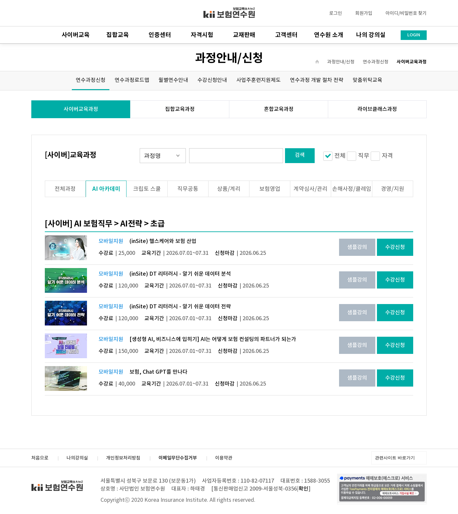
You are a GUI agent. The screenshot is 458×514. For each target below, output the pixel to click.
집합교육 (117, 35)
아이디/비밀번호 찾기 (406, 13)
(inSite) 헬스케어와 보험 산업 (162, 241)
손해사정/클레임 (351, 189)
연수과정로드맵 (132, 80)
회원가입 (363, 13)
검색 (300, 155)
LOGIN (413, 35)
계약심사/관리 (311, 189)
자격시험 (202, 35)
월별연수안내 (173, 80)
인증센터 (160, 35)
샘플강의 (357, 247)
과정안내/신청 (341, 62)
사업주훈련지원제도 (258, 80)
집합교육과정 (180, 109)
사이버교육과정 (412, 62)
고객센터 (286, 35)
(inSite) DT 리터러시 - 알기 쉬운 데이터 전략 (180, 307)
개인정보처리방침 (123, 458)
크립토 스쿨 (147, 189)
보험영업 (269, 189)
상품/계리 (229, 189)
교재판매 (244, 35)
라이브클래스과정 (377, 109)
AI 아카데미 (106, 189)
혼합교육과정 (279, 109)
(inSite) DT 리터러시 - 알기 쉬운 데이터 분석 (180, 274)
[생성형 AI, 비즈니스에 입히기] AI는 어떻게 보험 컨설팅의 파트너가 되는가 (212, 339)
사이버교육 (76, 35)
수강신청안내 (212, 80)
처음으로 (39, 458)
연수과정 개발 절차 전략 (316, 80)
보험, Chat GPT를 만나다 (158, 372)
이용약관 (223, 458)
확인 (303, 489)
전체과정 (65, 189)
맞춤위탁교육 (367, 80)
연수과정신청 (375, 62)
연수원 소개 (328, 35)
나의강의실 (77, 458)
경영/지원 (392, 189)
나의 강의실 (371, 35)
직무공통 (187, 189)
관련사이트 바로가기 (395, 457)
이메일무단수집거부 (177, 458)
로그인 (335, 13)
